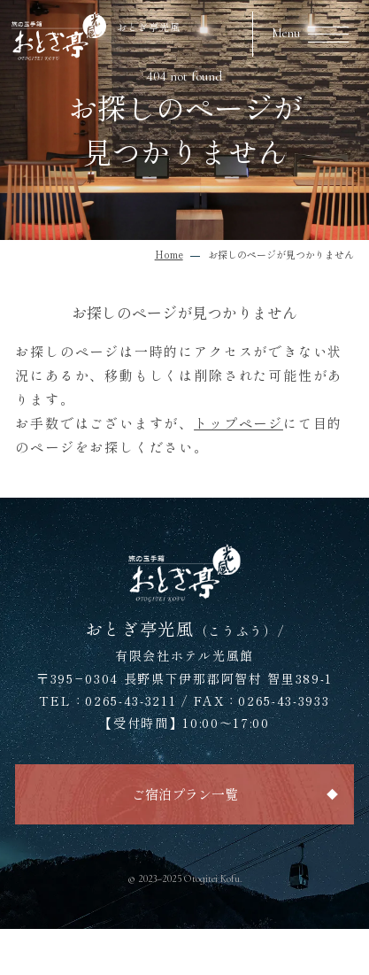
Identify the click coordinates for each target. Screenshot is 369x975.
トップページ (238, 423)
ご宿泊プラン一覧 (185, 794)
